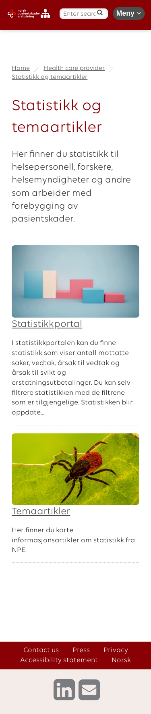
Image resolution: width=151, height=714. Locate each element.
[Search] (100, 12)
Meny (128, 13)
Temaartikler (41, 512)
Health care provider (74, 68)
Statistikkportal (47, 324)
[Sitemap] (47, 13)
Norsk (121, 660)
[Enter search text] (79, 14)
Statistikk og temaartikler (49, 77)
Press (81, 650)
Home (21, 68)
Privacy (115, 650)
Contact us (41, 650)
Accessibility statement (59, 660)
